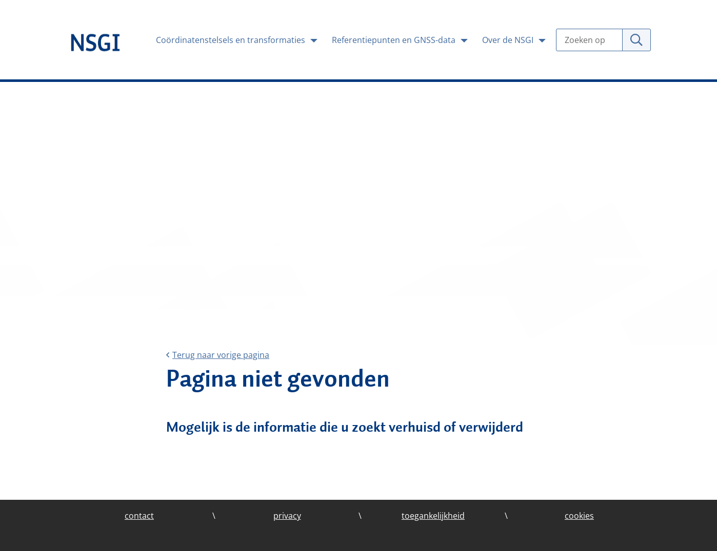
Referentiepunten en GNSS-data (394, 40)
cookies (579, 515)
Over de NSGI (508, 40)
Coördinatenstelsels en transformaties (231, 40)
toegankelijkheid (433, 515)
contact (139, 515)
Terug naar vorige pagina (217, 355)
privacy (287, 515)
